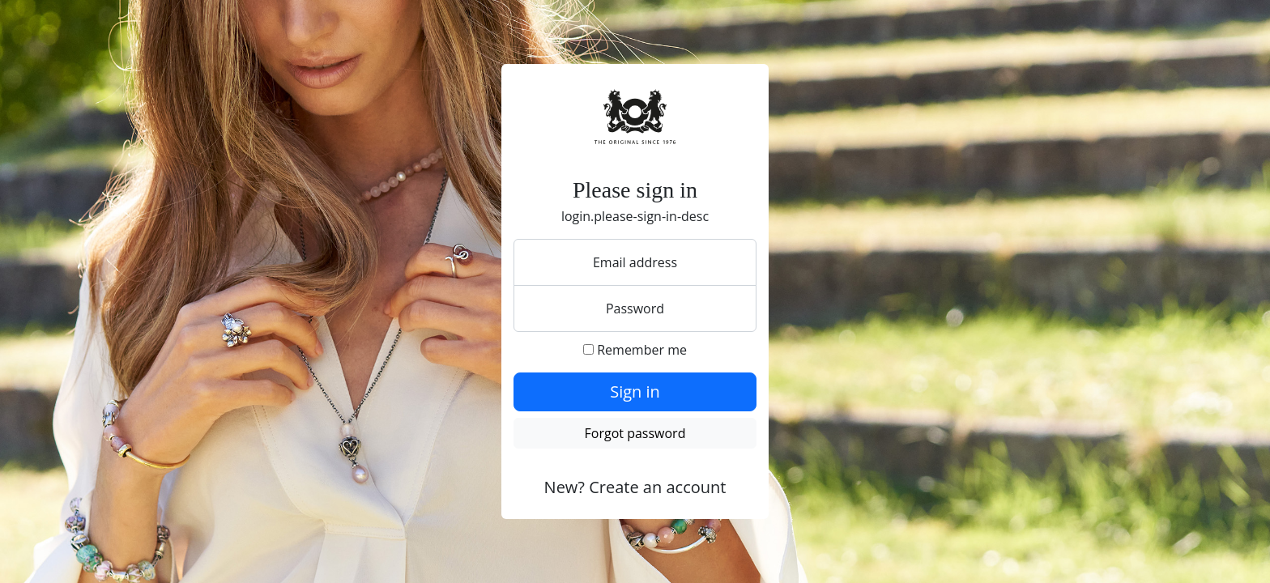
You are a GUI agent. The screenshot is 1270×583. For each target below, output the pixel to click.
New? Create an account (635, 487)
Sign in (635, 391)
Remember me (635, 350)
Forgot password (635, 433)
